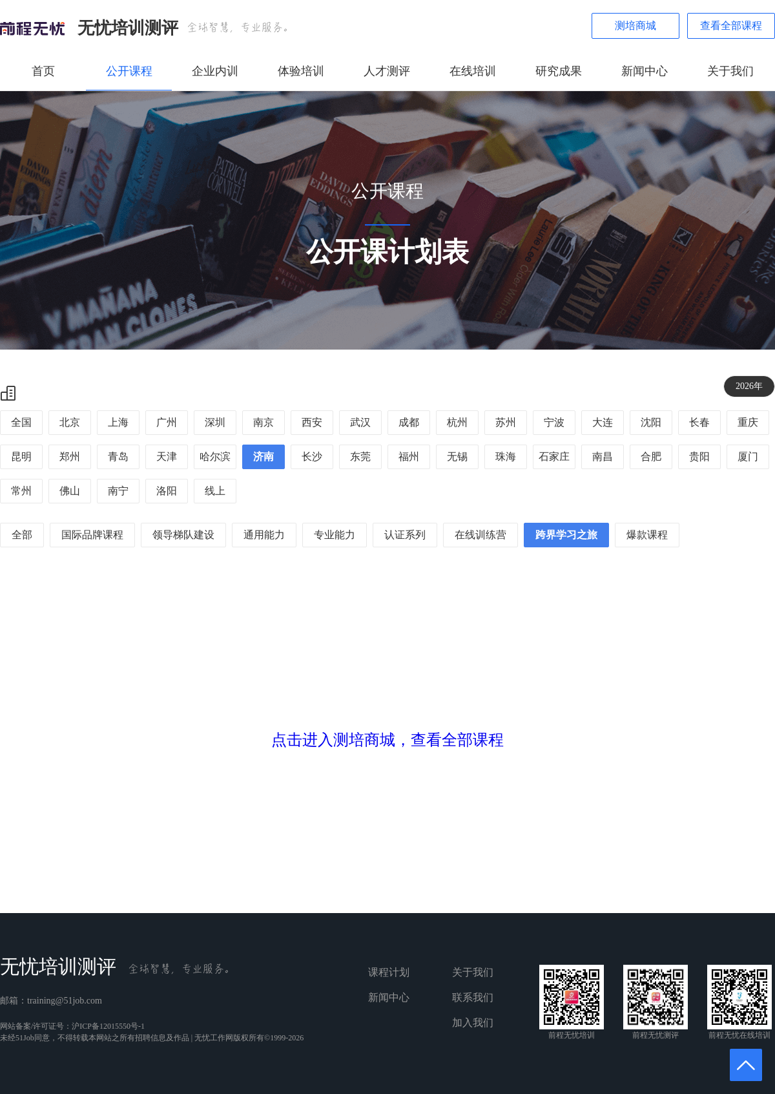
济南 (263, 456)
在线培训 (473, 71)
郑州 (69, 456)
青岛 (118, 456)
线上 (215, 490)
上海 (118, 422)
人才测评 (387, 71)
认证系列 (405, 534)
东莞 (360, 456)
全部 (22, 534)
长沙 (312, 456)
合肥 (651, 456)
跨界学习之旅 (566, 534)
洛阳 (166, 490)
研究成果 (558, 71)
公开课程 (129, 71)
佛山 (69, 490)
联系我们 (472, 997)
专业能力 (334, 534)
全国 (21, 422)
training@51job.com (64, 1000)
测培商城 (635, 25)
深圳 (215, 422)
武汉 (360, 422)
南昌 (602, 456)
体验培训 (301, 71)
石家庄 (554, 456)
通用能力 (264, 534)
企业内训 (215, 71)
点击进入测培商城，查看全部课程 (387, 739)
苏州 (505, 422)
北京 (69, 422)
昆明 (21, 456)
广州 (166, 422)
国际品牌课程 (92, 534)
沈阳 (651, 422)
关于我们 (730, 71)
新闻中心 (644, 71)
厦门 (748, 456)
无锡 (457, 456)
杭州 (457, 422)
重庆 (748, 422)
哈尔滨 (215, 456)
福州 (408, 456)
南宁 (118, 490)
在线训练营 (480, 534)
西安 (312, 422)
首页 (43, 71)
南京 (263, 422)
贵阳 (699, 456)
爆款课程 (647, 534)
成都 (408, 422)
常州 (21, 490)
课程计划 (388, 972)
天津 (166, 456)
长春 (699, 422)
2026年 (749, 386)
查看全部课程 (731, 25)
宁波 (554, 422)
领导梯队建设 (183, 534)
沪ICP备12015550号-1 (108, 1026)
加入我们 (472, 1022)
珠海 (505, 456)
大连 (602, 422)
